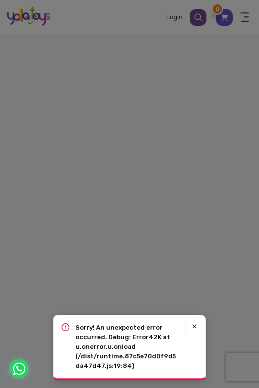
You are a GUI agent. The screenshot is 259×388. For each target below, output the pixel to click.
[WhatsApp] (19, 368)
